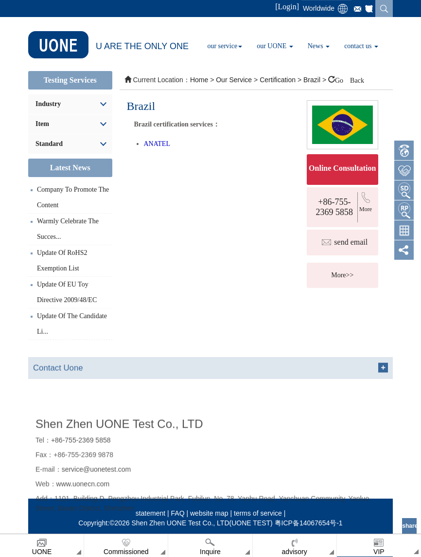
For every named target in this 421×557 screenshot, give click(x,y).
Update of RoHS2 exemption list (62, 260)
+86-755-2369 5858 (334, 207)
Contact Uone (58, 374)
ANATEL (157, 143)
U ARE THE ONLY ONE (108, 45)
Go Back (349, 79)
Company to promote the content (73, 197)
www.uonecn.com (83, 522)
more (365, 209)
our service (234, 80)
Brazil (312, 80)
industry (48, 104)
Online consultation (342, 168)
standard (49, 143)
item (42, 123)
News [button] (319, 46)
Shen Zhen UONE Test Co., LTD (119, 461)
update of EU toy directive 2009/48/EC (67, 292)
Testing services (70, 80)
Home (199, 80)
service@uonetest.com (96, 508)
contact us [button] (361, 46)
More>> (342, 275)
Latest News (70, 167)
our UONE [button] (275, 46)
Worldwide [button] (318, 8)
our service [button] (224, 46)
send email (351, 242)
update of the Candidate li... (72, 323)
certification (279, 80)
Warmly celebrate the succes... (68, 228)
